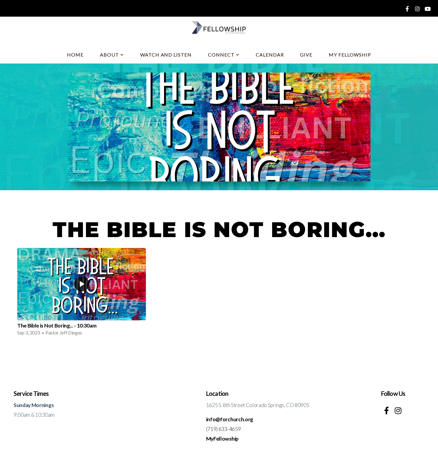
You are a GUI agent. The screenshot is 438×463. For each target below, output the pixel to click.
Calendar (270, 54)
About (112, 54)
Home (75, 54)
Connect (223, 54)
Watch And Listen (166, 54)
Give (306, 54)
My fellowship (350, 54)
